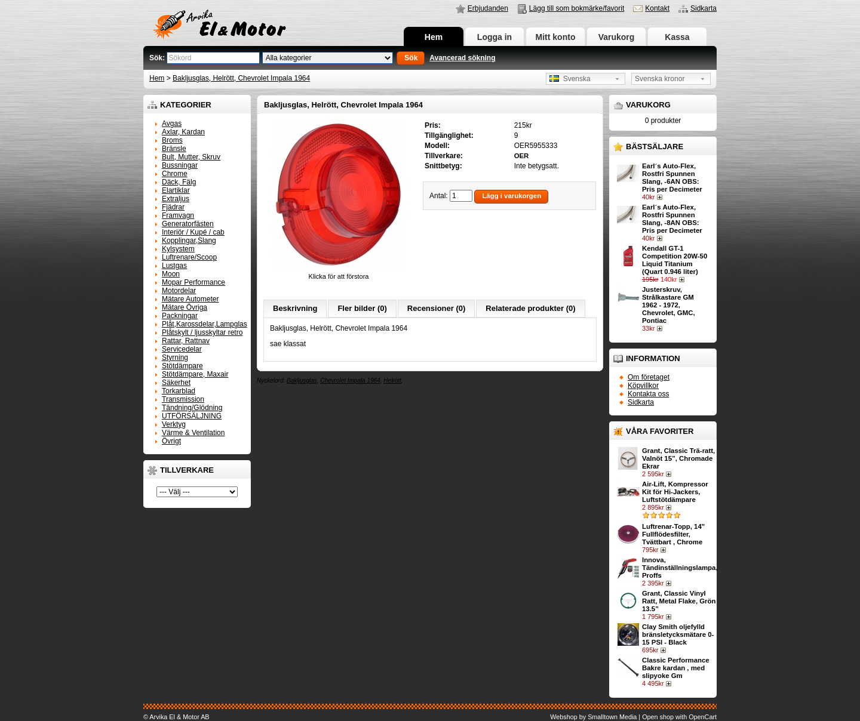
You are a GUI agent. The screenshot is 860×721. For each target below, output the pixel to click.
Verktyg (174, 424)
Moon (171, 274)
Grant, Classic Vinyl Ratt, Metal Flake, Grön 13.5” (678, 601)
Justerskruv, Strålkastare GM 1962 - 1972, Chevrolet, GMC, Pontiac (668, 305)
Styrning (175, 357)
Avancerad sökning (462, 58)
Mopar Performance (193, 282)
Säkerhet (176, 382)
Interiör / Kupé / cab (193, 232)
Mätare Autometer (190, 299)
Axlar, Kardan (183, 132)
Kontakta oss (648, 394)
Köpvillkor (643, 385)
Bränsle (174, 148)
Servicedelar (182, 349)
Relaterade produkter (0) (530, 308)
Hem (434, 37)
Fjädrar (173, 207)
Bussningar (180, 165)
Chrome (175, 174)
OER (521, 155)
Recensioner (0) (436, 308)
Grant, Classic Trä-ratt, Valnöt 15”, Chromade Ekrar (678, 458)
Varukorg (616, 37)
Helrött (392, 380)
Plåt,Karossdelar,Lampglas (204, 324)
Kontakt (657, 8)
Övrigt (171, 441)
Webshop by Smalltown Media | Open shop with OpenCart (633, 716)
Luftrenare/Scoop (189, 257)
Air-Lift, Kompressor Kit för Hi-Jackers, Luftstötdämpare (675, 491)
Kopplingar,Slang (189, 240)
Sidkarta (703, 8)
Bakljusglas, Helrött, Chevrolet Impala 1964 (241, 78)
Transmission (183, 399)
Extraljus (175, 199)
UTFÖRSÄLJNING (192, 416)
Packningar (180, 316)
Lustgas (174, 265)
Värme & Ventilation (193, 433)
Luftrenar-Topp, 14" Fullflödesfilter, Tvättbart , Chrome (673, 534)
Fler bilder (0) (361, 308)
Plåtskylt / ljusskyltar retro (202, 332)
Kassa (677, 37)
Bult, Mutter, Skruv (191, 157)
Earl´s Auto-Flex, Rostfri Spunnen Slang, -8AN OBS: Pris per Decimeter (672, 219)
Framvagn (178, 215)
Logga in (494, 37)
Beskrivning (295, 308)
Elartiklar (176, 190)
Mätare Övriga (184, 307)
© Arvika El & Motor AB (176, 716)
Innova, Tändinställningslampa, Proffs (680, 567)
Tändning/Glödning (192, 407)
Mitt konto (556, 37)
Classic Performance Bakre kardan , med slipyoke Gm (676, 668)
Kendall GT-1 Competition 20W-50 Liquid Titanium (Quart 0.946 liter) (674, 260)
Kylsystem (178, 249)
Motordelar (179, 290)
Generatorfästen (188, 224)
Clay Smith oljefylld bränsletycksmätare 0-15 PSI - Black (678, 634)
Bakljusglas (302, 380)
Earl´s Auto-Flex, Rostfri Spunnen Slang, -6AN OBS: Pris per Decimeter (672, 177)
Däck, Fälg (179, 182)
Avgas (172, 123)
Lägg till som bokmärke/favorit (576, 8)
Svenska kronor (659, 79)
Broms (172, 140)
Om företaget (648, 377)
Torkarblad (178, 391)
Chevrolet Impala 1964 (350, 380)
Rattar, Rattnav (186, 341)
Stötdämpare (182, 366)
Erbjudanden (488, 8)
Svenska (570, 79)
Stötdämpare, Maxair (195, 374)
